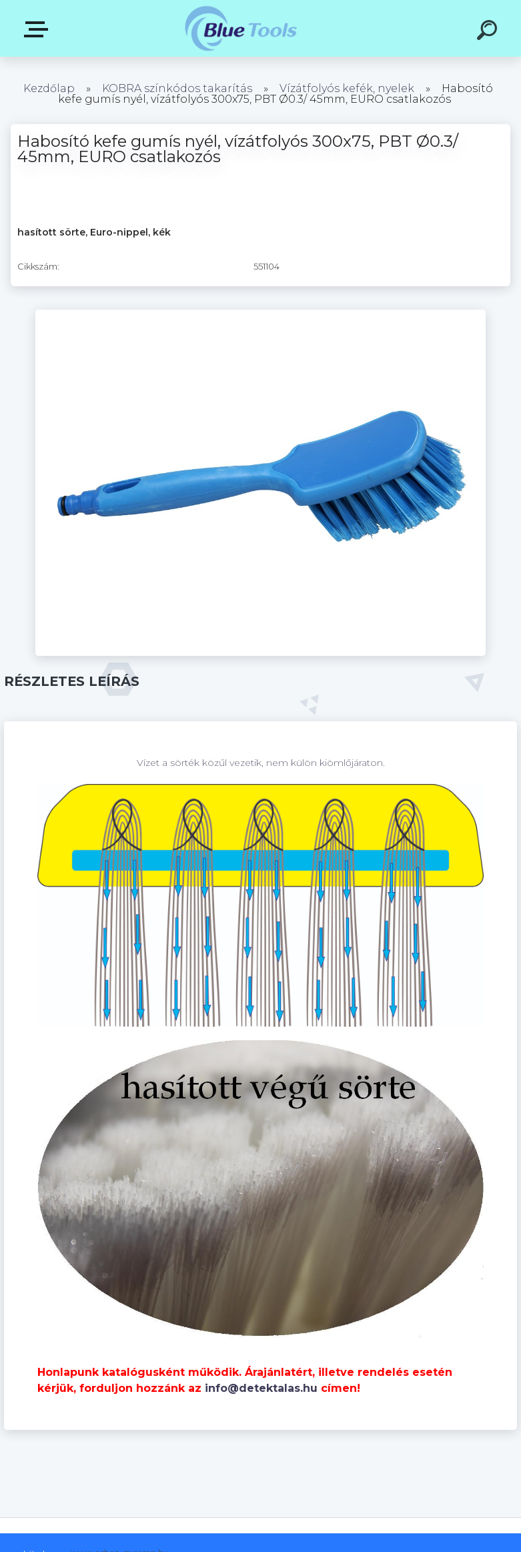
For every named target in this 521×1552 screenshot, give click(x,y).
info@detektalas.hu (261, 1388)
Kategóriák (38, 29)
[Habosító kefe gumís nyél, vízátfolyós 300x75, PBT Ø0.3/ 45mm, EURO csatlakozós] (260, 314)
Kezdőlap (49, 88)
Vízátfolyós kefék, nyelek (347, 88)
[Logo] (240, 28)
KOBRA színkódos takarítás (177, 88)
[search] (489, 32)
